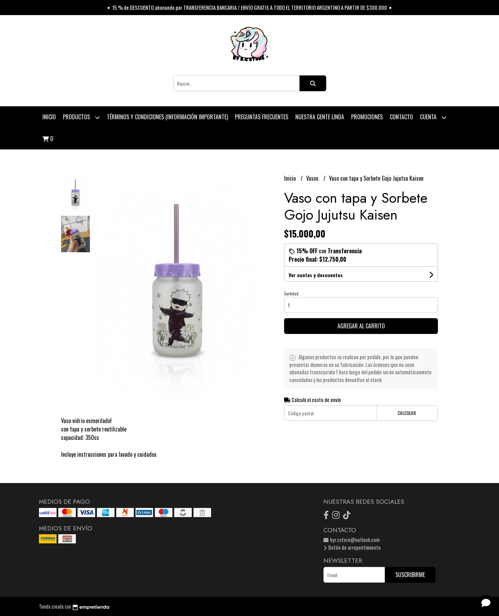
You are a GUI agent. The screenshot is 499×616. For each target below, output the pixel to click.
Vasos (313, 178)
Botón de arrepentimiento (352, 547)
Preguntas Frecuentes (261, 117)
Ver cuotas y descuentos (316, 275)
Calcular (407, 413)
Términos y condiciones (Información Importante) (167, 117)
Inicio (49, 117)
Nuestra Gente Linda (319, 117)
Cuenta (433, 117)
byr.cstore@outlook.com (351, 539)
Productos (81, 117)
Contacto (401, 117)
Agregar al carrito (361, 326)
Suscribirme (410, 574)
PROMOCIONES (367, 117)
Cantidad (291, 293)
